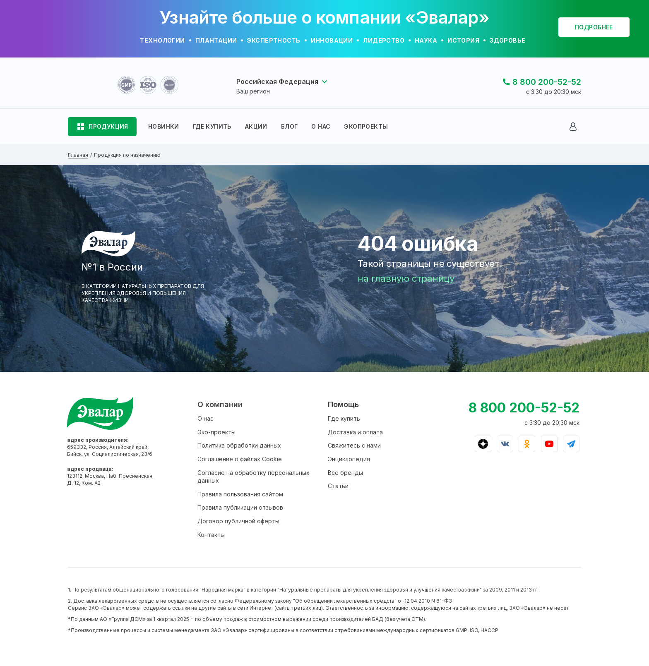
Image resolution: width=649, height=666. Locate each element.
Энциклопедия (349, 458)
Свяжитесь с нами (354, 445)
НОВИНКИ (163, 126)
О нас (205, 418)
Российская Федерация (277, 81)
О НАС (320, 126)
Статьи (338, 485)
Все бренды (345, 472)
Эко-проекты (216, 432)
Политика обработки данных (239, 445)
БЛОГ (289, 126)
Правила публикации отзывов (240, 507)
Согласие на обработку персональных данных (253, 476)
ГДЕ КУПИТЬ (212, 126)
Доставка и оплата (355, 432)
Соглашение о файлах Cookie (239, 458)
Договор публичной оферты (238, 521)
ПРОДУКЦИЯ (108, 126)
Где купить (344, 418)
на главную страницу (406, 278)
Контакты (211, 534)
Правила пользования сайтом (240, 494)
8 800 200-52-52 (546, 82)
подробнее (594, 27)
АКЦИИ (256, 126)
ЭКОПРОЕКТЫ (366, 126)
